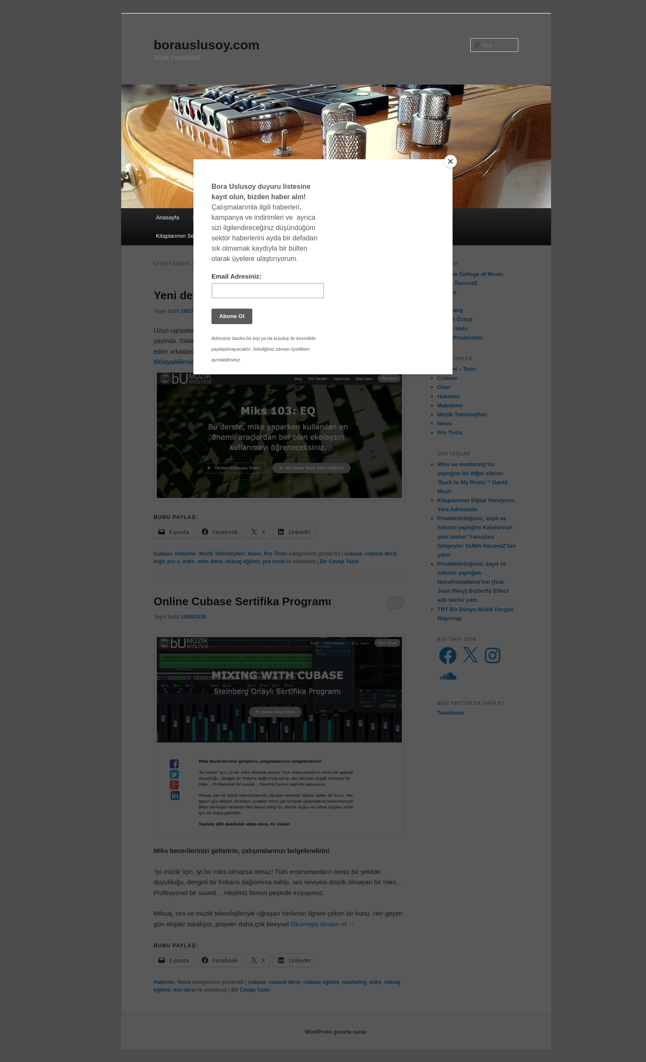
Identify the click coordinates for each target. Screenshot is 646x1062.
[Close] (450, 161)
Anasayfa (167, 217)
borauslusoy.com (207, 45)
